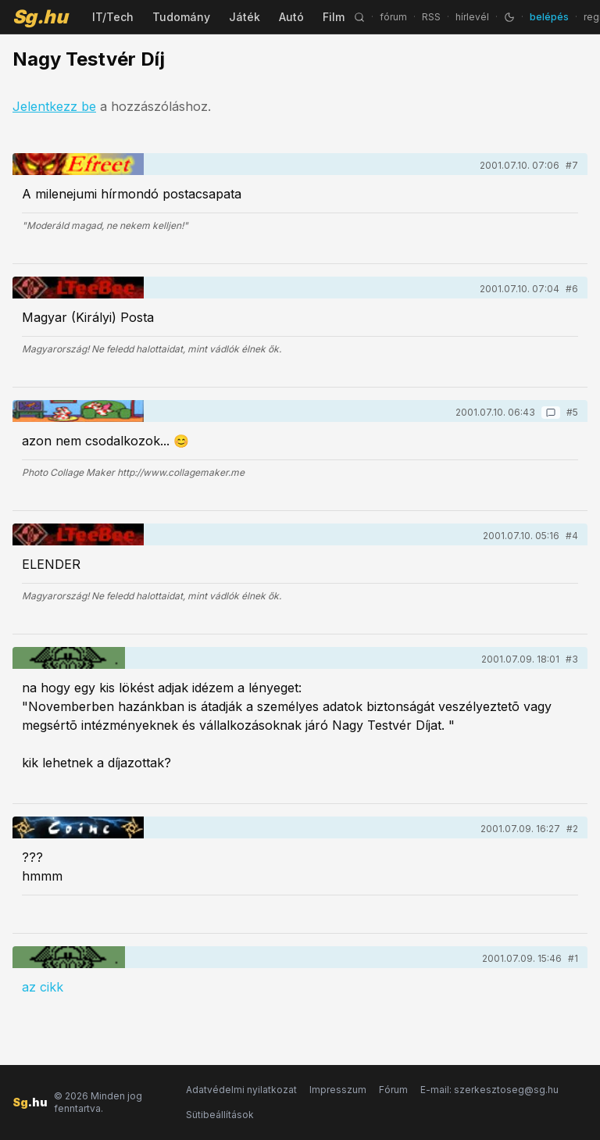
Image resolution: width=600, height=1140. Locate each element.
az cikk (42, 987)
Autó (291, 16)
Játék (244, 16)
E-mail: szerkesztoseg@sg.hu (489, 1089)
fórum (393, 17)
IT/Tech (113, 16)
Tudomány (181, 16)
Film (334, 16)
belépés (549, 17)
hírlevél (472, 17)
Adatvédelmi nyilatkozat (241, 1089)
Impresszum (337, 1089)
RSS (431, 17)
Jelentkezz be (54, 106)
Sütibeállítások (220, 1114)
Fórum (393, 1089)
